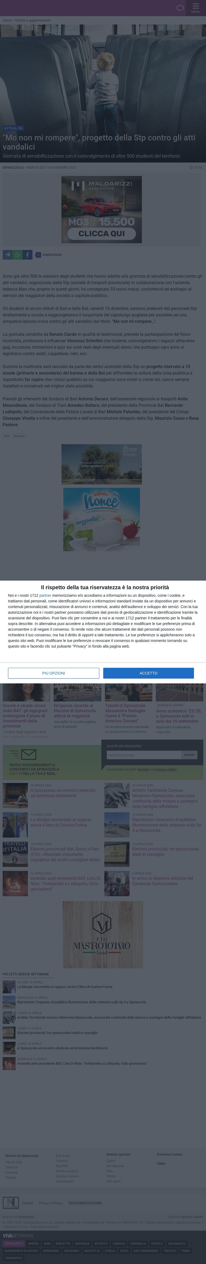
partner (45, 595)
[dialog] (103, 632)
